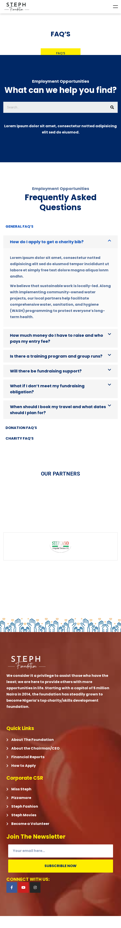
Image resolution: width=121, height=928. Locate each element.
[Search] (112, 107)
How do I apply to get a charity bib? (47, 242)
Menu (115, 6)
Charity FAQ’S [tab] (20, 438)
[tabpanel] (60, 327)
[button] (60, 241)
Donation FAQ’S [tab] (21, 427)
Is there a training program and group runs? (56, 356)
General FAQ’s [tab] (19, 226)
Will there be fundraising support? (46, 371)
